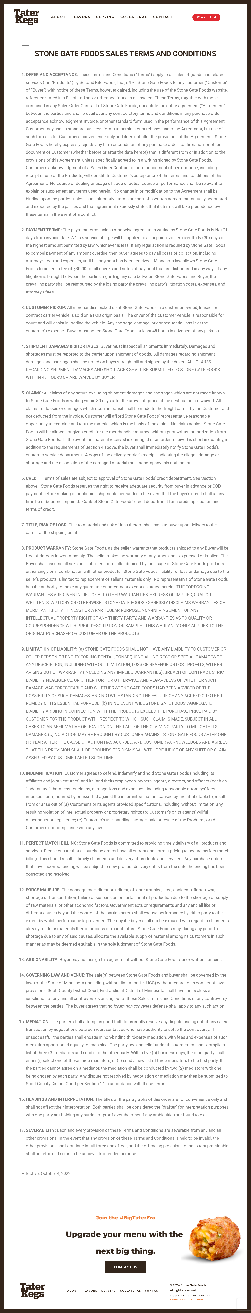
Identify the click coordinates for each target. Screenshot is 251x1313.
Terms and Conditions (187, 1299)
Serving (105, 17)
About (58, 17)
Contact (163, 17)
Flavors (81, 17)
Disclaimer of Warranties (190, 1296)
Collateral (133, 17)
